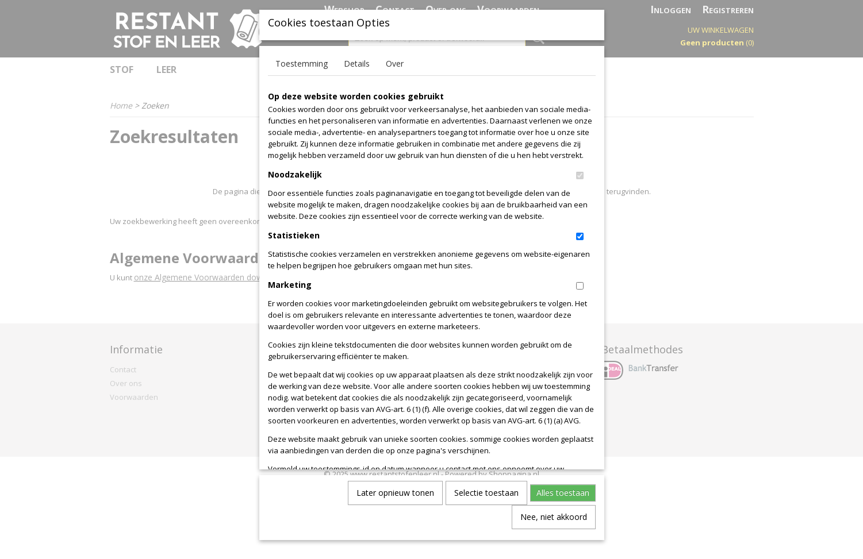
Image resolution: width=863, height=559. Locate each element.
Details (357, 72)
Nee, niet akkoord (553, 525)
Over (395, 72)
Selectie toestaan (486, 501)
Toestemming (301, 72)
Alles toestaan (562, 501)
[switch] (580, 184)
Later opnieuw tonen (395, 501)
